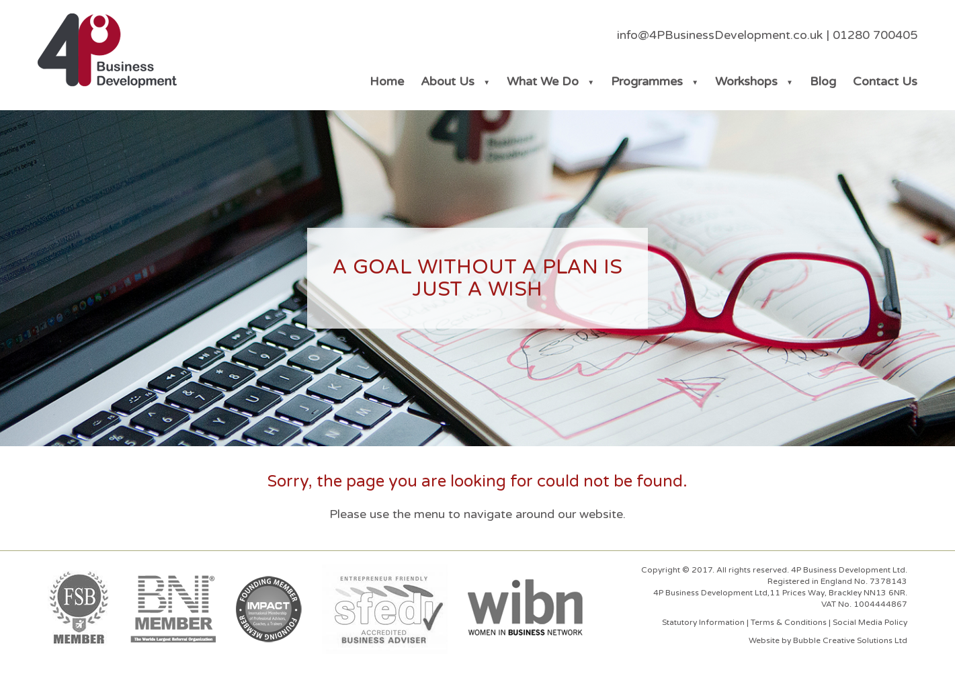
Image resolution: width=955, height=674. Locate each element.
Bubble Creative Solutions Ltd (850, 640)
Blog (823, 81)
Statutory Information (703, 622)
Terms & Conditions (789, 622)
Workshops (746, 81)
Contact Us (885, 81)
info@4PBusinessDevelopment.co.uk (720, 35)
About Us (447, 81)
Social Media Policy (870, 622)
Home (387, 81)
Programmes (647, 81)
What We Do (543, 81)
